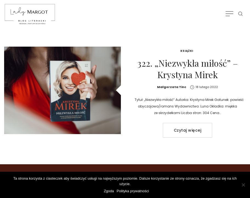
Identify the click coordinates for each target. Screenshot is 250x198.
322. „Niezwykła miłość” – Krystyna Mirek (187, 68)
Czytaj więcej (187, 130)
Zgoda (109, 191)
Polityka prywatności (133, 191)
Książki (186, 51)
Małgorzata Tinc (171, 87)
